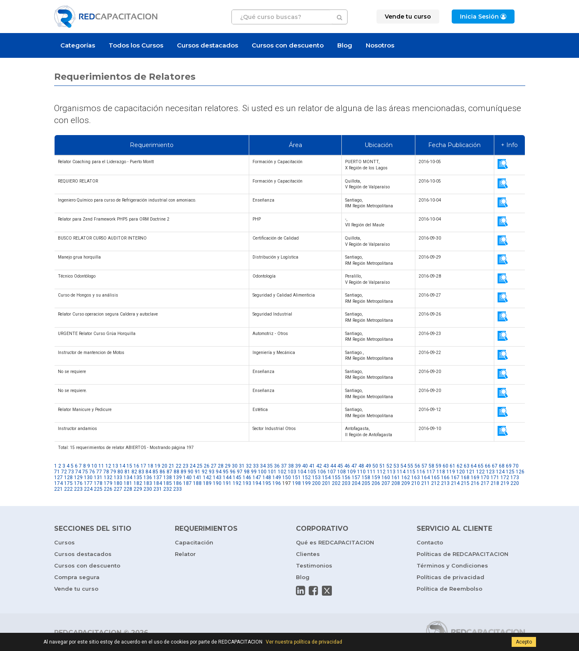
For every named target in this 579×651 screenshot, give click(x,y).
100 (262, 472)
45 (340, 466)
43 (326, 466)
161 (395, 477)
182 (137, 483)
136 (147, 477)
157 (356, 477)
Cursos (64, 542)
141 (197, 477)
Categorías (77, 45)
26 (207, 466)
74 (78, 472)
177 (88, 483)
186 (177, 483)
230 (147, 489)
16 (136, 466)
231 (157, 489)
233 (177, 489)
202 (336, 483)
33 (256, 466)
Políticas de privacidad (450, 577)
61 (452, 466)
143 (217, 477)
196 (276, 483)
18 (150, 466)
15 (129, 466)
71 (57, 472)
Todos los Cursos (136, 45)
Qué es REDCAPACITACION (335, 542)
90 (190, 472)
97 (240, 472)
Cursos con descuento (288, 45)
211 (425, 483)
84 (148, 472)
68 (502, 466)
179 (108, 483)
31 (242, 466)
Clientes (308, 554)
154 (326, 477)
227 (118, 489)
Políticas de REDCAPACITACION (462, 554)
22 (178, 466)
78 (106, 472)
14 (122, 466)
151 (296, 477)
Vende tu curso (76, 588)
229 (137, 489)
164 (425, 477)
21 (171, 466)
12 (108, 466)
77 (99, 472)
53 (396, 466)
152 (306, 477)
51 (382, 466)
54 (403, 466)
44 (333, 466)
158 (366, 477)
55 (410, 466)
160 (385, 477)
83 (141, 472)
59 (438, 466)
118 (440, 472)
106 (321, 472)
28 (221, 466)
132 (108, 477)
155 (336, 477)
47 (354, 466)
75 (85, 472)
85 (155, 472)
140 (187, 477)
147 (257, 477)
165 (435, 477)
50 (375, 466)
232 (167, 489)
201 (326, 483)
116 (421, 472)
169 (475, 477)
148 (266, 477)
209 (405, 483)
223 (78, 489)
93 (211, 472)
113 (391, 472)
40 (305, 466)
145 (237, 477)
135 (137, 477)
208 (395, 483)
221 (58, 489)
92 (204, 472)
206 (376, 483)
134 (128, 477)
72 (64, 472)
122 (480, 472)
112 (381, 472)
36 (277, 466)
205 (366, 483)
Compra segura (77, 577)
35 (270, 466)
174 (58, 483)
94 (219, 472)
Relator (185, 554)
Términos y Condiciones (452, 565)
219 (504, 483)
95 (226, 472)
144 (227, 477)
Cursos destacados (207, 45)
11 (101, 466)
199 (306, 483)
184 (157, 483)
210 (415, 483)
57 (424, 466)
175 (68, 483)
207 (385, 483)
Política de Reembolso (449, 588)
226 (108, 489)
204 (356, 483)
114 (401, 472)
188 (197, 483)
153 (316, 477)
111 (371, 472)
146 (247, 477)
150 (286, 477)
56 (417, 466)
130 (88, 477)
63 (466, 466)
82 (134, 472)
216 (475, 483)
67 (495, 466)
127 (58, 477)
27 (214, 466)
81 (127, 472)
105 (311, 472)
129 (78, 477)
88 (176, 472)
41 (312, 466)
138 (167, 477)
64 (474, 466)
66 (488, 466)
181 (128, 483)
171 (495, 477)
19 (157, 466)
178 (98, 483)
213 (445, 483)
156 (346, 477)
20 (164, 466)
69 (509, 466)
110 (361, 472)
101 (272, 472)
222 (68, 489)
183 (147, 483)
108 (341, 472)
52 (389, 466)
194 (257, 483)
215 (465, 483)
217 (485, 483)
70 (516, 466)
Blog (344, 45)
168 (465, 477)
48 (361, 466)
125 (510, 472)
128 (68, 477)
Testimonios (314, 565)
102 (282, 472)
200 (316, 483)
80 (120, 472)
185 (167, 483)
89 (183, 472)
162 (405, 477)
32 (249, 466)
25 (200, 466)
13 (115, 466)
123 (490, 472)
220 (514, 483)
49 (368, 466)
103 (292, 472)
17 (143, 466)
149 (276, 477)
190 (217, 483)
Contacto (430, 542)
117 (431, 472)
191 (227, 483)
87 (169, 472)
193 (247, 483)
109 (351, 472)
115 (411, 472)
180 (118, 483)
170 (485, 477)
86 (162, 472)
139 (177, 477)
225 (98, 489)
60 (445, 466)
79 (113, 472)
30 (235, 466)
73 (71, 472)
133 (118, 477)
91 (197, 472)
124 (500, 472)
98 (247, 472)
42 (319, 466)
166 (445, 477)
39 (298, 466)
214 (455, 483)
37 (284, 466)
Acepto (524, 642)
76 (92, 472)
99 (254, 472)
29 (228, 466)
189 (207, 483)
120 (460, 472)
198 (296, 483)
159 (376, 477)
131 (98, 477)
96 (233, 472)
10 (94, 466)
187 (187, 483)
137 (157, 477)
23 (185, 466)
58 (431, 466)
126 (520, 472)
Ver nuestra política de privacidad (304, 642)
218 (495, 483)
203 (346, 483)
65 (481, 466)
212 (435, 483)
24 (192, 466)
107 (331, 472)
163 (415, 477)
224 (88, 489)
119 (450, 472)
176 (78, 483)
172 (504, 477)
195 (266, 483)
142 (207, 477)
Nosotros (380, 45)
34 (263, 466)
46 (347, 466)
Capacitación (194, 542)
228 (128, 489)
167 (455, 477)
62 (459, 466)
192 (237, 483)
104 (302, 472)
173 (514, 477)
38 (291, 466)
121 (470, 472)
